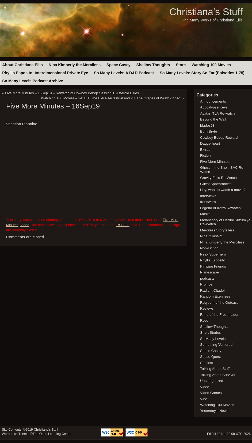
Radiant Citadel (212, 290)
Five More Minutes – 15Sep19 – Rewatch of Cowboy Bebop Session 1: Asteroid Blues (72, 93)
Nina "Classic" (211, 236)
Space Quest (210, 357)
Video (24, 225)
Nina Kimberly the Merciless (75, 65)
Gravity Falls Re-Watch (218, 178)
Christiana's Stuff (206, 11)
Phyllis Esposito (212, 260)
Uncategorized (211, 381)
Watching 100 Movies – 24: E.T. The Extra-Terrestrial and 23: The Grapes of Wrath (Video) (111, 98)
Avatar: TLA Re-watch (217, 113)
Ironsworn (208, 202)
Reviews (206, 308)
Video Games (211, 393)
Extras (205, 150)
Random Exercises (215, 296)
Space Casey (118, 65)
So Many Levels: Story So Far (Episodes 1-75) (202, 73)
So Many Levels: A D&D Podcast (124, 73)
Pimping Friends (213, 266)
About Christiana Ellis (22, 65)
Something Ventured (216, 345)
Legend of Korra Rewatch (220, 208)
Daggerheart (210, 143)
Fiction (205, 155)
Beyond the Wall (213, 119)
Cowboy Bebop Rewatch (219, 138)
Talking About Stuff (215, 369)
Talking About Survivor (217, 375)
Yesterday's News (214, 411)
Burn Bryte (208, 131)
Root (204, 320)
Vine (203, 399)
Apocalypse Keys (213, 107)
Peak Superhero (213, 254)
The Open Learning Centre (52, 434)
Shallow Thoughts (153, 65)
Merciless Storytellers (217, 230)
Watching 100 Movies (211, 65)
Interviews (208, 196)
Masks (205, 214)
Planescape (209, 272)
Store (181, 65)
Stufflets (206, 363)
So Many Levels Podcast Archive (32, 81)
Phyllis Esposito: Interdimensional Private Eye (45, 73)
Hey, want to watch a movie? (223, 190)
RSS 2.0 (122, 225)
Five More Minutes (215, 162)
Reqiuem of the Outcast (219, 303)
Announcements (213, 101)
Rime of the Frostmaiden (219, 315)
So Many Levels (213, 339)
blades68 (207, 125)
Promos (206, 284)
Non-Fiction (209, 248)
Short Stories (210, 333)
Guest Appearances (215, 184)
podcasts (207, 278)
